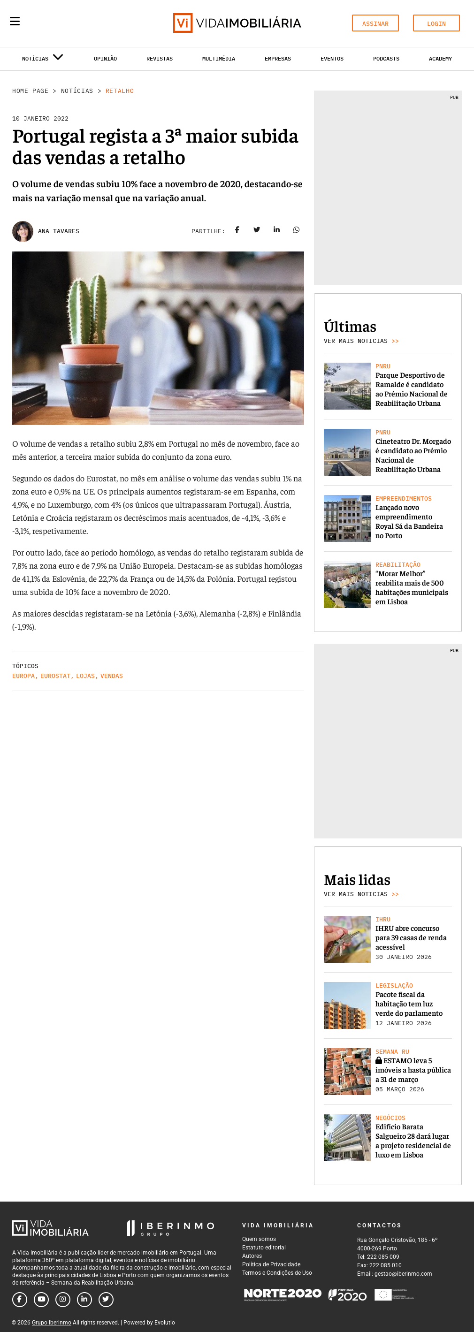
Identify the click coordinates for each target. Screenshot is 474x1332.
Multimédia (218, 58)
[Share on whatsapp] (296, 231)
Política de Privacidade (271, 1264)
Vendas (111, 676)
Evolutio (164, 1322)
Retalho (120, 91)
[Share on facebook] (237, 231)
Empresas (278, 58)
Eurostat (55, 676)
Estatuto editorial (264, 1247)
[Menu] (15, 21)
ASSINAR (375, 24)
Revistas (159, 58)
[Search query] (69, 23)
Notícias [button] (43, 60)
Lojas (85, 676)
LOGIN (436, 24)
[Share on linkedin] (276, 231)
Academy (440, 58)
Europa (23, 676)
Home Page (30, 91)
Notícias (77, 91)
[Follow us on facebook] (19, 1299)
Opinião (105, 58)
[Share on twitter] (257, 231)
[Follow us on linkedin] (84, 1299)
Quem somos (259, 1239)
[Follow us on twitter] (106, 1299)
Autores (252, 1256)
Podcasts (386, 58)
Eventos (332, 58)
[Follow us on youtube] (41, 1299)
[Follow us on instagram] (62, 1299)
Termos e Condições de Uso (277, 1273)
